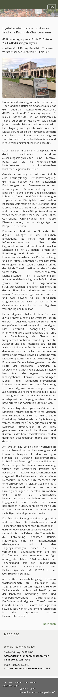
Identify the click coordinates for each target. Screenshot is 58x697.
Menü (51, 6)
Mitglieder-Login (10, 685)
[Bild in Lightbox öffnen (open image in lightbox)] (29, 78)
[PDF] (27, 668)
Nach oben (49, 624)
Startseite (7, 682)
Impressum (30, 682)
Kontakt (19, 682)
